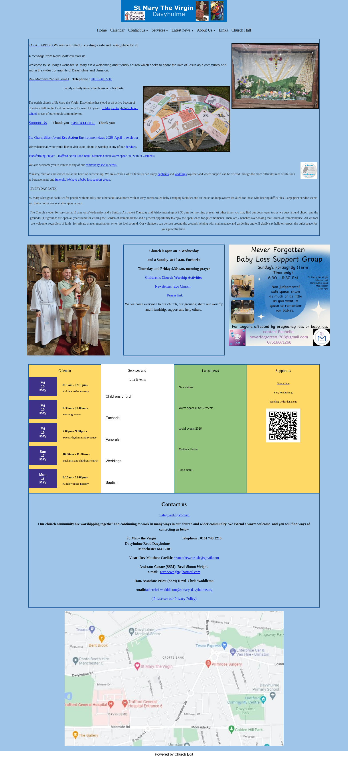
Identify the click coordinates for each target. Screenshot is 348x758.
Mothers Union (101, 156)
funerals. (60, 179)
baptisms (163, 174)
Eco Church (182, 286)
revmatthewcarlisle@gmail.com (196, 558)
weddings (181, 174)
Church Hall (241, 30)
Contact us (136, 30)
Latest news (181, 30)
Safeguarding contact (174, 515)
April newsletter (127, 137)
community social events (101, 165)
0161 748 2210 (101, 79)
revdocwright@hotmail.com (180, 572)
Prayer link (175, 295)
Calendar (117, 30)
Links (223, 30)
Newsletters (163, 286)
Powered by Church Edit (174, 754)
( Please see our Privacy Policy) (173, 598)
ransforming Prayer (42, 156)
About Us (204, 30)
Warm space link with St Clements (133, 156)
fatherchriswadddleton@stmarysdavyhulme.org (178, 590)
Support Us (38, 122)
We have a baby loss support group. (89, 179)
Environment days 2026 (96, 137)
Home (102, 30)
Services (158, 30)
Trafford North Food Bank (73, 156)
